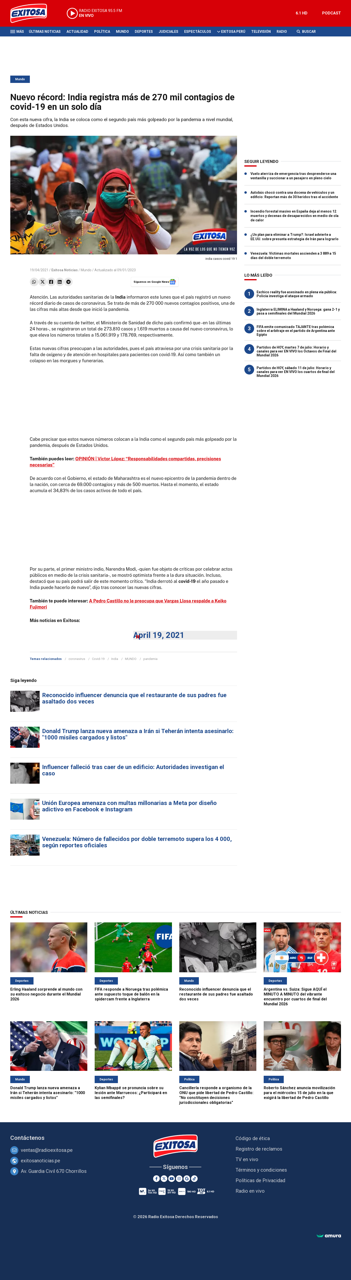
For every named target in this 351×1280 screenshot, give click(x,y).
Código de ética (253, 1138)
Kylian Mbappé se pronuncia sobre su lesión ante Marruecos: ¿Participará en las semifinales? (131, 1093)
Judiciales (168, 32)
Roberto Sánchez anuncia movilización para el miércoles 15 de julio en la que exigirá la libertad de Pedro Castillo (299, 1093)
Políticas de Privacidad (260, 1180)
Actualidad (77, 32)
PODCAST (331, 13)
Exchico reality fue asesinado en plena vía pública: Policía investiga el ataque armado (297, 294)
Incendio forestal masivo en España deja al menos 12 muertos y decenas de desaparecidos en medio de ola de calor (294, 215)
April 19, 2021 (158, 635)
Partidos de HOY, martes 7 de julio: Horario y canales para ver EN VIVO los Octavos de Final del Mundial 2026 (296, 351)
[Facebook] (156, 1178)
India (114, 659)
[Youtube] (171, 1178)
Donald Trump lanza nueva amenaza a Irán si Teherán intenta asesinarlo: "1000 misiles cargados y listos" (138, 734)
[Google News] (186, 1178)
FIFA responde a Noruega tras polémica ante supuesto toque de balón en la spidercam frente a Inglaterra (131, 994)
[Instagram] (179, 1178)
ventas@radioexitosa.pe (47, 1150)
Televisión (261, 32)
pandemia (150, 659)
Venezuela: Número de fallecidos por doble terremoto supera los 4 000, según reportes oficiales (137, 842)
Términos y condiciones (261, 1170)
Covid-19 (98, 659)
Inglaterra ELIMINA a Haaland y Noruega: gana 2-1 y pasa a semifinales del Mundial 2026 (298, 311)
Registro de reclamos (259, 1149)
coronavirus (76, 659)
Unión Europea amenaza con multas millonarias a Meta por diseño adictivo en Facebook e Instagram (129, 806)
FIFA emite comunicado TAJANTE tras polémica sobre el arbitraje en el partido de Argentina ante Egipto (296, 331)
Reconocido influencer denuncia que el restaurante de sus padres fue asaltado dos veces (134, 698)
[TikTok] (194, 1178)
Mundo (122, 32)
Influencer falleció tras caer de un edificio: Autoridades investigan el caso (133, 770)
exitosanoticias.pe (40, 1161)
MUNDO (130, 659)
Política (102, 32)
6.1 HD (301, 13)
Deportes (144, 32)
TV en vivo (247, 1159)
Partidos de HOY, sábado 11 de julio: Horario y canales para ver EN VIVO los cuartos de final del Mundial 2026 (296, 372)
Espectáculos (197, 32)
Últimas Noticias (45, 32)
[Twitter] (164, 1178)
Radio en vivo (250, 1191)
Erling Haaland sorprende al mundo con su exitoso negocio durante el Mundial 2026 (46, 994)
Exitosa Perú (233, 32)
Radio (282, 32)
